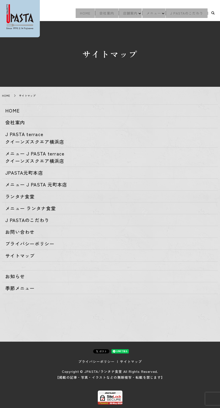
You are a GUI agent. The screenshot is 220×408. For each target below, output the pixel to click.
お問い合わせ (20, 231)
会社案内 (101, 13)
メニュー (151, 13)
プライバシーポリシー (29, 243)
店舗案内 (126, 13)
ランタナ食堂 (20, 196)
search (213, 14)
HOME (79, 13)
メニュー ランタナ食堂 (30, 208)
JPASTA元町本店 (24, 172)
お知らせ (15, 276)
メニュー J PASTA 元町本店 (36, 184)
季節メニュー (20, 288)
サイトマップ (20, 255)
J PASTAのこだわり (185, 13)
